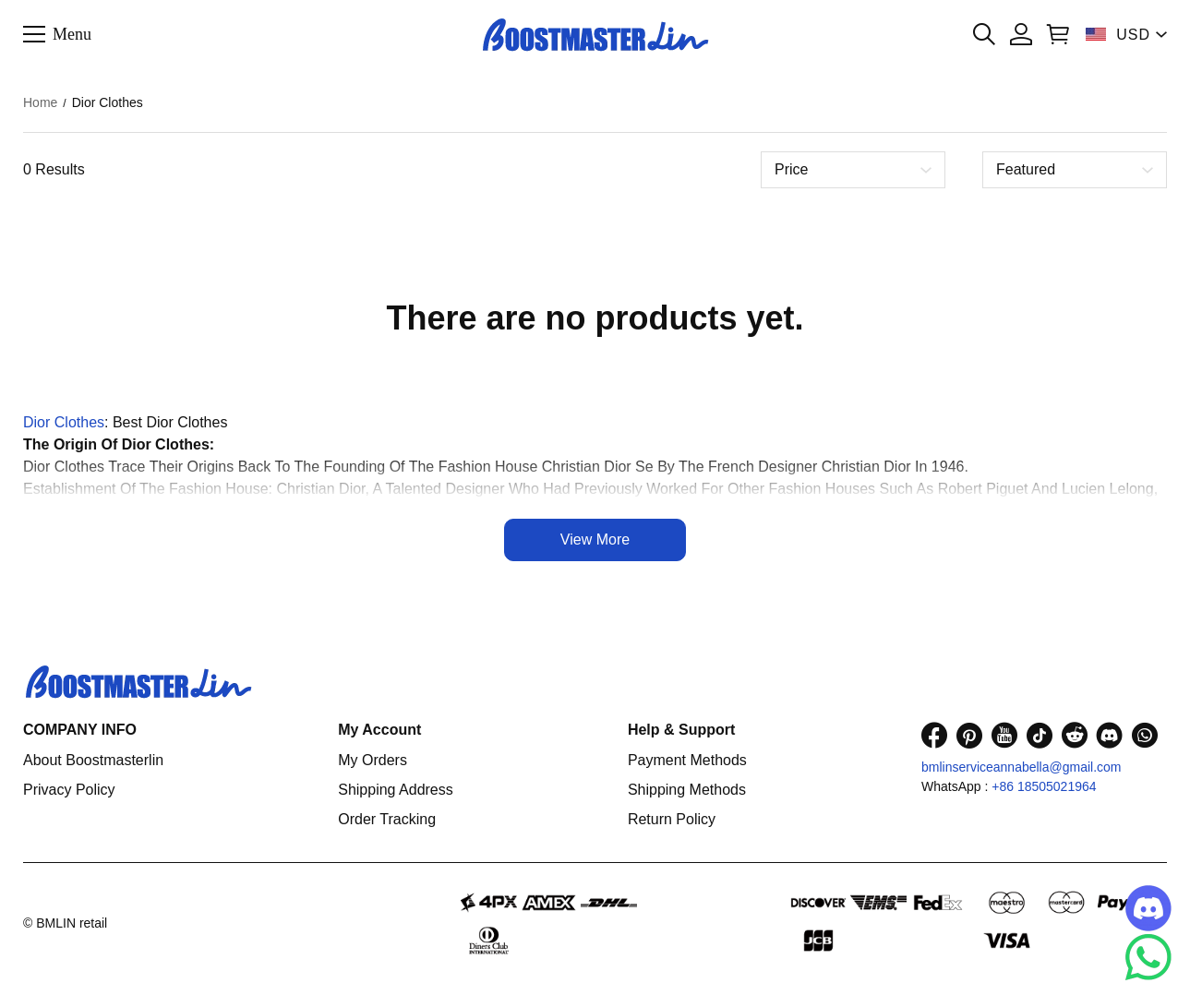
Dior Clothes (63, 422)
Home (40, 102)
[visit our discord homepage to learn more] (1110, 735)
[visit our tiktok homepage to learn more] (1039, 735)
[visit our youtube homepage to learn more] (1004, 735)
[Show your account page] (1021, 34)
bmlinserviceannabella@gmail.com (1021, 767)
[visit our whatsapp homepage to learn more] (1145, 735)
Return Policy (671, 819)
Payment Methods (687, 760)
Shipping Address (395, 789)
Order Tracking (387, 819)
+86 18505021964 (1044, 786)
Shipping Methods (687, 789)
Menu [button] (72, 33)
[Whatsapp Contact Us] (1148, 957)
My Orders (372, 760)
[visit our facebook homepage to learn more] (934, 735)
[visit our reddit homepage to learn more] (1075, 735)
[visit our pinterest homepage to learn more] (969, 735)
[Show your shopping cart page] (1058, 34)
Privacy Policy (69, 789)
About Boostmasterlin (93, 760)
